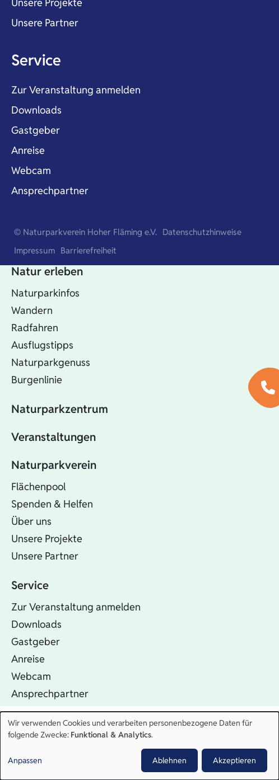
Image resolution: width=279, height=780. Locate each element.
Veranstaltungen (53, 437)
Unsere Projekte (46, 538)
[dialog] (139, 746)
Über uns (31, 521)
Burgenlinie (36, 379)
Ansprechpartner (50, 190)
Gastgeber (35, 130)
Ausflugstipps (42, 345)
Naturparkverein (53, 465)
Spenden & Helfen (52, 503)
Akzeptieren (234, 760)
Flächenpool (38, 486)
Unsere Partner (44, 22)
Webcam (31, 170)
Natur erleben (47, 271)
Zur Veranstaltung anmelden (76, 89)
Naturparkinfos (45, 292)
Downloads (36, 110)
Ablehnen (169, 760)
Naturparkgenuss (50, 362)
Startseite (36, 243)
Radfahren (34, 327)
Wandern (32, 310)
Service (36, 60)
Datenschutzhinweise (201, 232)
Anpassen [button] (25, 760)
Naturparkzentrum (59, 409)
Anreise (28, 150)
